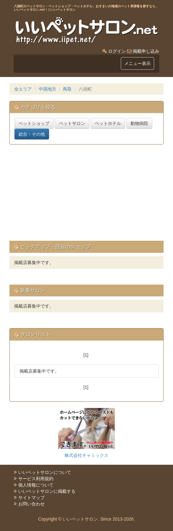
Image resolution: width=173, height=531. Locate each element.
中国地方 (47, 88)
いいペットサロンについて (44, 472)
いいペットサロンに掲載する (46, 491)
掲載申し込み (146, 51)
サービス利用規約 (35, 478)
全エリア (23, 88)
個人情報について (35, 484)
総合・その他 (32, 134)
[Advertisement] (91, 195)
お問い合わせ (31, 503)
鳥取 (67, 88)
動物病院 (139, 123)
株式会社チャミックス (86, 455)
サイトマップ (31, 497)
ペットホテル (108, 123)
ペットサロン (72, 123)
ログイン (117, 51)
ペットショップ (34, 123)
